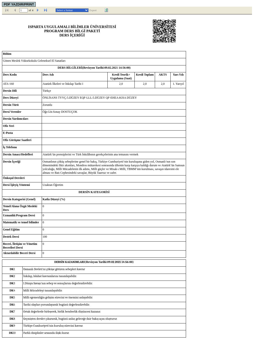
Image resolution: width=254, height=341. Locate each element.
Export (93, 10)
